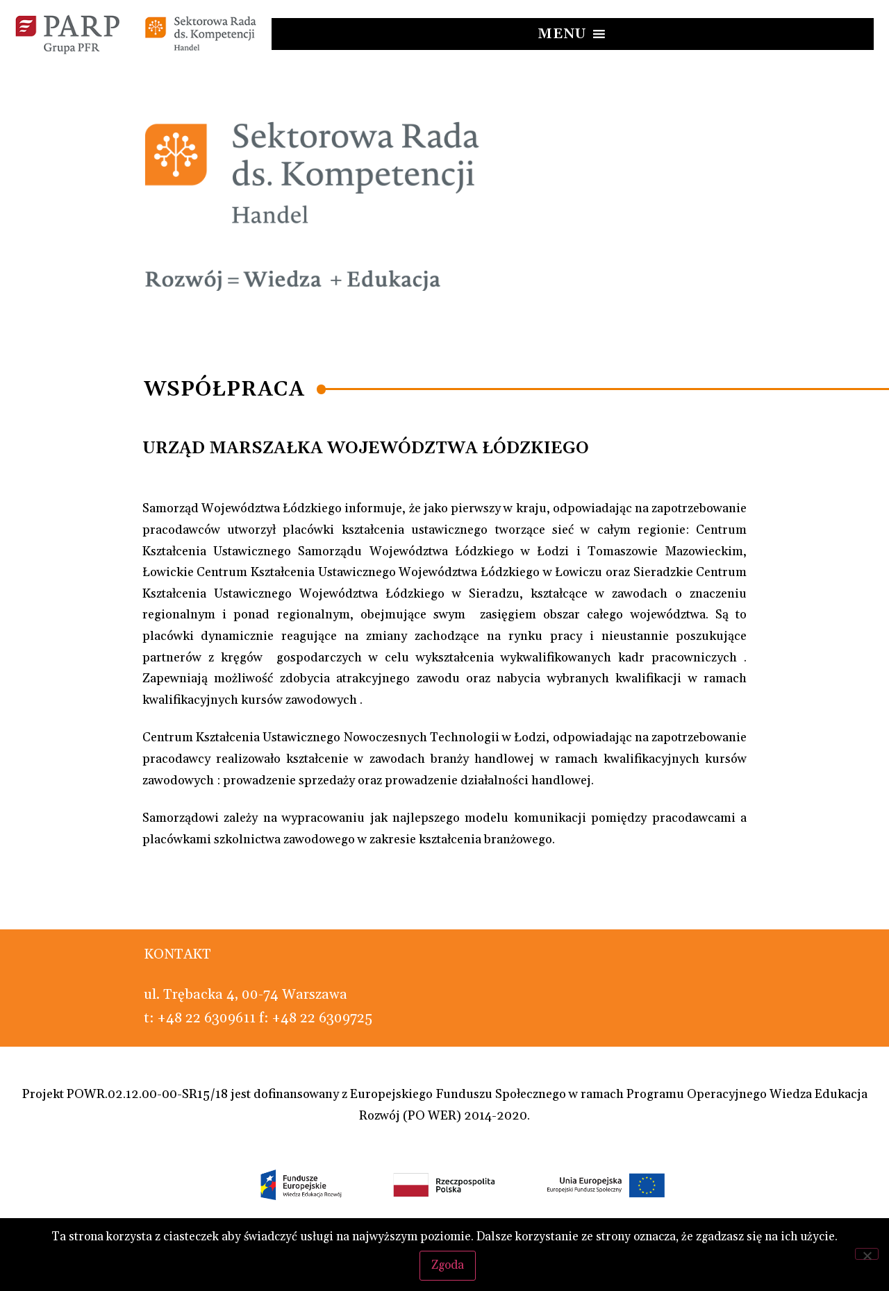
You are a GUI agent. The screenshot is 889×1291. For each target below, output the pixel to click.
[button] (562, 34)
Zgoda (448, 1264)
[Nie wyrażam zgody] (867, 1253)
